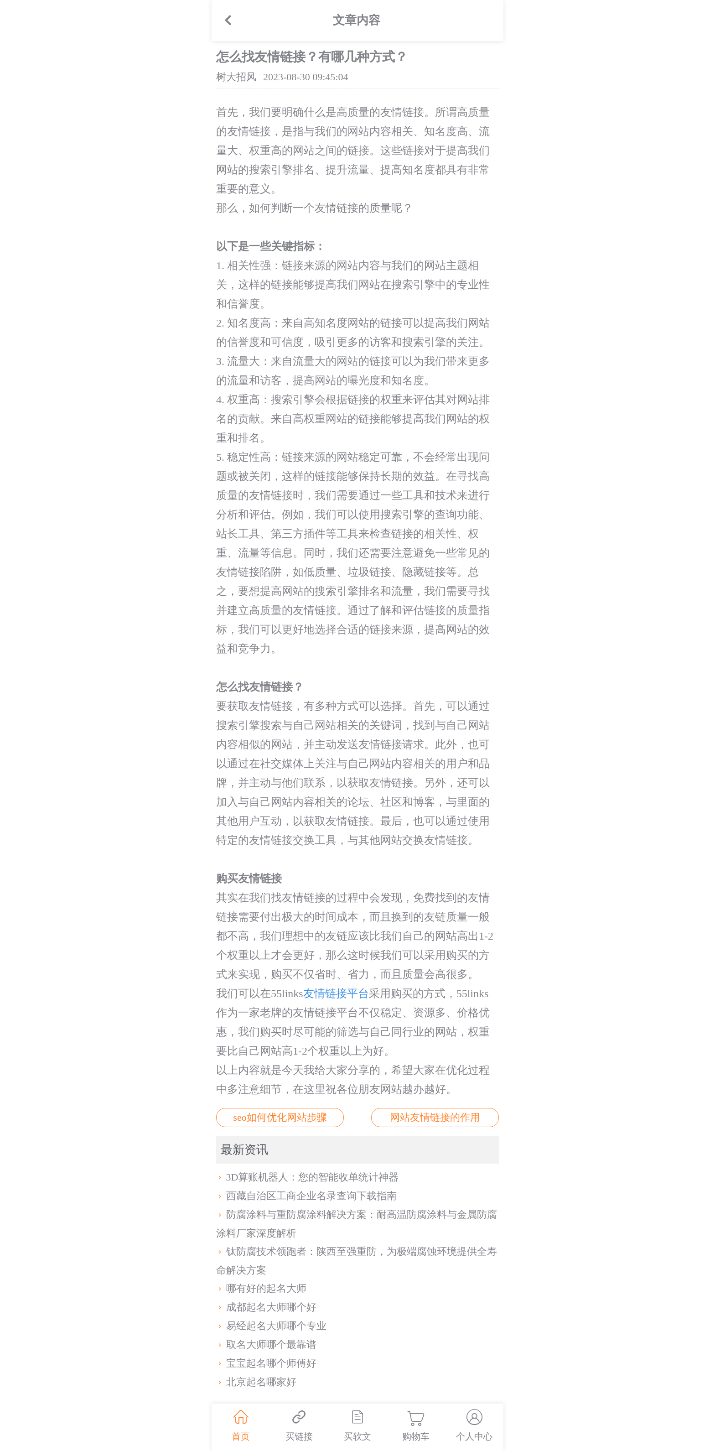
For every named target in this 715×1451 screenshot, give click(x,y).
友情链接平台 (336, 993)
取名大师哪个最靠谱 (266, 1344)
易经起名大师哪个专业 (271, 1325)
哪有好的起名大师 (261, 1288)
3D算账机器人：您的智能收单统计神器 (307, 1177)
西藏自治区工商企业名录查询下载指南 (306, 1195)
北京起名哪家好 (256, 1382)
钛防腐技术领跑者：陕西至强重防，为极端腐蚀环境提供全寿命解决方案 (356, 1261)
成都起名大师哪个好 (266, 1307)
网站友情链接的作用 (435, 1117)
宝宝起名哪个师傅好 (266, 1363)
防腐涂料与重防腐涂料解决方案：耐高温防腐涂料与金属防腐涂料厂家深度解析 (356, 1224)
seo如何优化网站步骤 (279, 1117)
